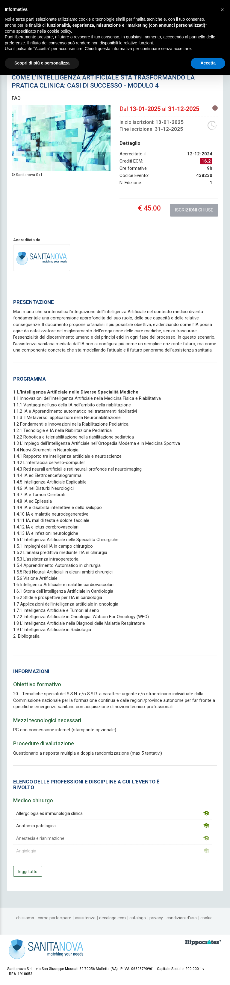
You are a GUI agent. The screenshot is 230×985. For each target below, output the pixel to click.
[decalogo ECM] (112, 918)
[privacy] (156, 918)
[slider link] (203, 942)
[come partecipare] (54, 918)
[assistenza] (85, 918)
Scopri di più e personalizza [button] (41, 63)
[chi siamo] (25, 918)
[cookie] (206, 918)
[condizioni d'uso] (182, 918)
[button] (222, 9)
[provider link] (41, 257)
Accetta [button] (208, 63)
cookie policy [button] (59, 31)
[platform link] (46, 949)
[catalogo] (137, 918)
